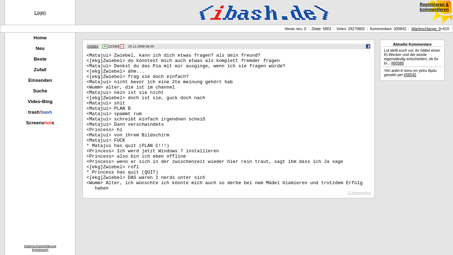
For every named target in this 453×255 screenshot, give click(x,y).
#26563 (92, 46)
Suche (40, 91)
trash (40, 112)
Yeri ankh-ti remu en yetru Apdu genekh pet (410, 72)
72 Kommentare (359, 220)
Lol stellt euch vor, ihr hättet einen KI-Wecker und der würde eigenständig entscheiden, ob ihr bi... (412, 56)
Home (40, 37)
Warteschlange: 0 (426, 29)
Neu (40, 48)
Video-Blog (40, 101)
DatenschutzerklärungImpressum (40, 247)
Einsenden (40, 80)
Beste (40, 59)
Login (40, 12)
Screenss (40, 122)
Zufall (40, 69)
